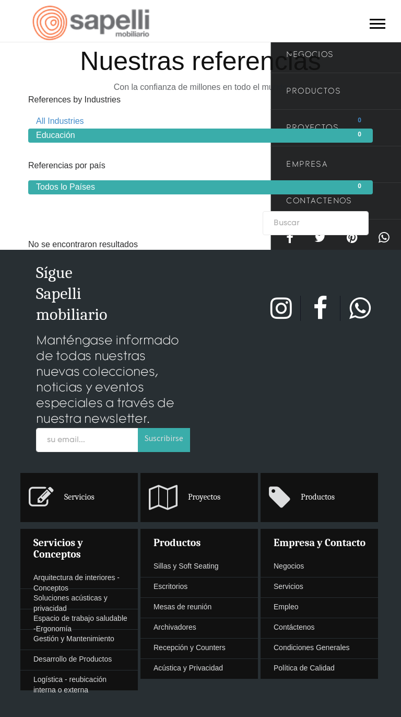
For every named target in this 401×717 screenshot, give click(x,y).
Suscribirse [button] (164, 438)
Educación (200, 135)
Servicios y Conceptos (58, 548)
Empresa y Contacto (319, 543)
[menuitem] (200, 498)
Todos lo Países (200, 186)
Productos (177, 543)
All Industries (200, 120)
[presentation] (79, 497)
